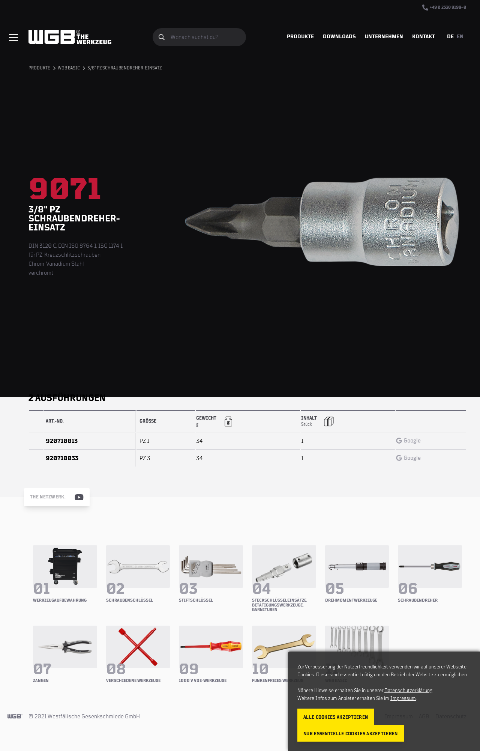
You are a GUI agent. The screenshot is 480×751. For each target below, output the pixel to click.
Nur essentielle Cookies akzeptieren (350, 733)
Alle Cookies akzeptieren (335, 717)
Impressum (403, 698)
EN (460, 37)
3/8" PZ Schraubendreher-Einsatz (124, 68)
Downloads (339, 37)
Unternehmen (384, 37)
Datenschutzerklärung (408, 691)
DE (450, 37)
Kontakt (423, 37)
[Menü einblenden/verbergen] (13, 38)
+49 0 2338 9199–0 (444, 8)
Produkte (300, 37)
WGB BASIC (69, 68)
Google (408, 440)
